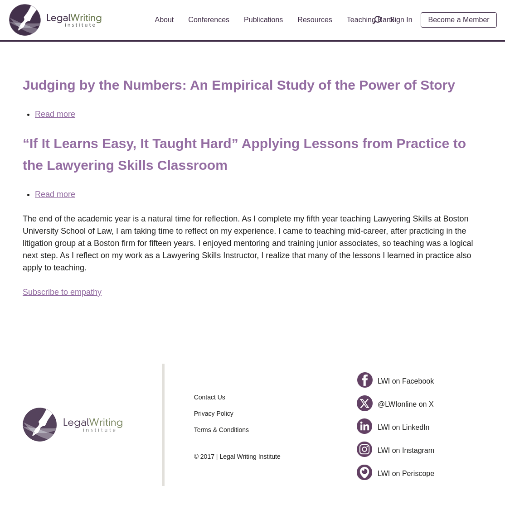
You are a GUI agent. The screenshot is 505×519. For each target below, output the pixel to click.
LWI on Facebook (395, 381)
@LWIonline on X (395, 404)
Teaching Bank (370, 20)
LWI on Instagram (395, 450)
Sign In (401, 20)
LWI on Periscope (395, 473)
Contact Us (209, 397)
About (164, 20)
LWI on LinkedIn (393, 427)
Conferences (208, 20)
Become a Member (459, 20)
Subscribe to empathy (62, 292)
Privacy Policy (213, 413)
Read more (55, 114)
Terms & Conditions (221, 429)
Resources (314, 20)
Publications (263, 20)
